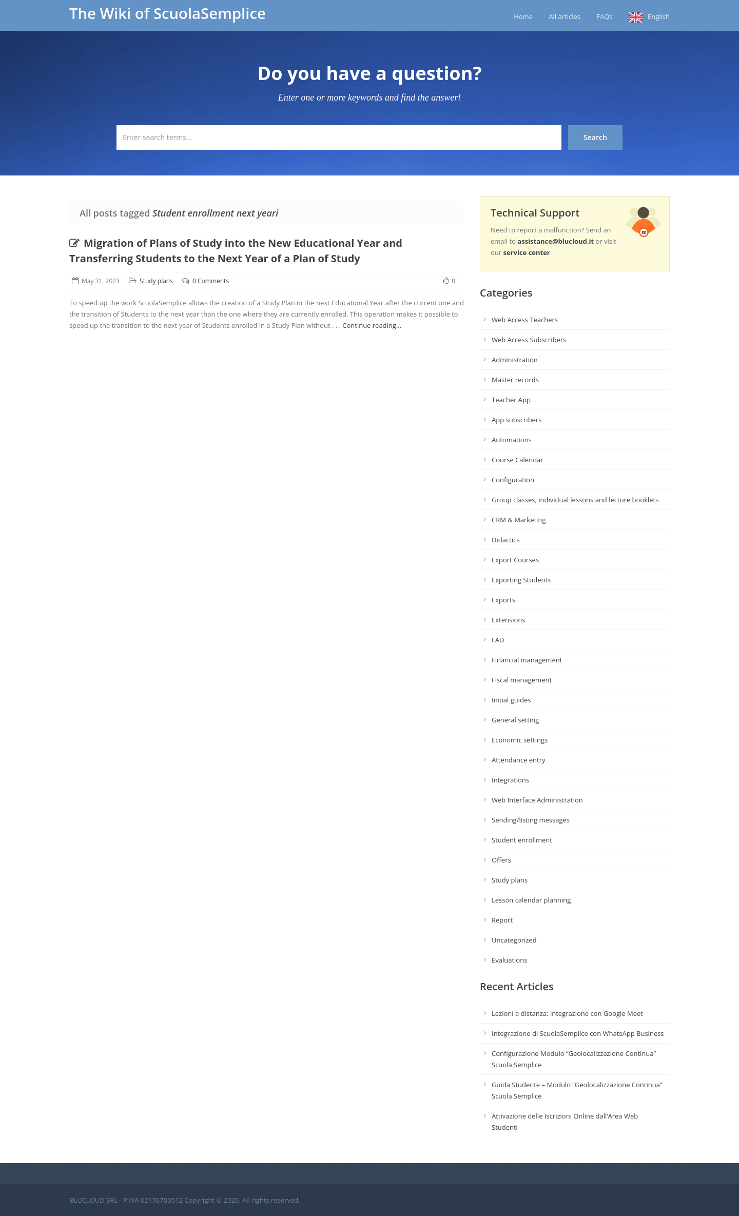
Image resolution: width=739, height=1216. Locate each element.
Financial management (527, 659)
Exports (503, 599)
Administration (515, 359)
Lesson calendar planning (531, 900)
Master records (515, 379)
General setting (515, 719)
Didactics (505, 539)
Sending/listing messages (531, 820)
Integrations (510, 779)
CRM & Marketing (519, 519)
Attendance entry (519, 759)
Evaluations (509, 960)
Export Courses (515, 559)
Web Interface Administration (537, 800)
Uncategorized (514, 940)
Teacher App (511, 399)
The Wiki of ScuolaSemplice (167, 13)
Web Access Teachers (525, 319)
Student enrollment (522, 840)
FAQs (604, 16)
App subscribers (516, 419)
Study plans (156, 281)
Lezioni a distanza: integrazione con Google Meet (567, 1013)
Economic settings (520, 739)
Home (523, 16)
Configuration (513, 479)
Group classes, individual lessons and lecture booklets (575, 499)
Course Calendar (517, 459)
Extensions (508, 619)
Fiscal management (522, 679)
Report (502, 920)
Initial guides (511, 699)
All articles (564, 16)
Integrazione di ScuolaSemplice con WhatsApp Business (578, 1033)
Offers (501, 860)
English (659, 16)
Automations (512, 439)
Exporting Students (521, 579)
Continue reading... (371, 325)
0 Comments (210, 281)
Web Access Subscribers (529, 339)
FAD (498, 639)
